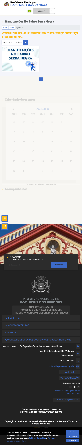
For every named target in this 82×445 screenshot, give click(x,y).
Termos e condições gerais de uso (67, 391)
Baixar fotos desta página (12, 42)
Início (5, 28)
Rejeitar (72, 440)
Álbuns (12, 28)
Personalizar (73, 436)
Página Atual (19, 27)
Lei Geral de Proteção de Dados (66, 400)
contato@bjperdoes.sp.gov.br (61, 366)
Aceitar (73, 432)
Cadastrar (59, 265)
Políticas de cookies (72, 393)
